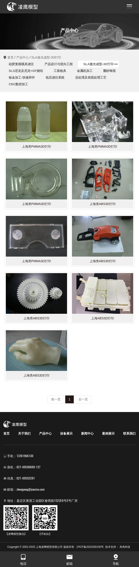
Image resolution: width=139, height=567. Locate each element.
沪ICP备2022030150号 (90, 546)
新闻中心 (87, 433)
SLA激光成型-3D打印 (46, 57)
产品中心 (22, 57)
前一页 (56, 399)
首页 (10, 57)
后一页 (83, 399)
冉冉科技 (125, 546)
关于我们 (24, 433)
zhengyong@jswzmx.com (31, 489)
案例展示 (108, 433)
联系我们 (129, 433)
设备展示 (66, 433)
